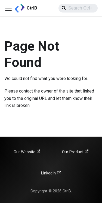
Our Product (75, 151)
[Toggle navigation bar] (8, 8)
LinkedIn (51, 173)
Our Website (27, 151)
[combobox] (78, 8)
